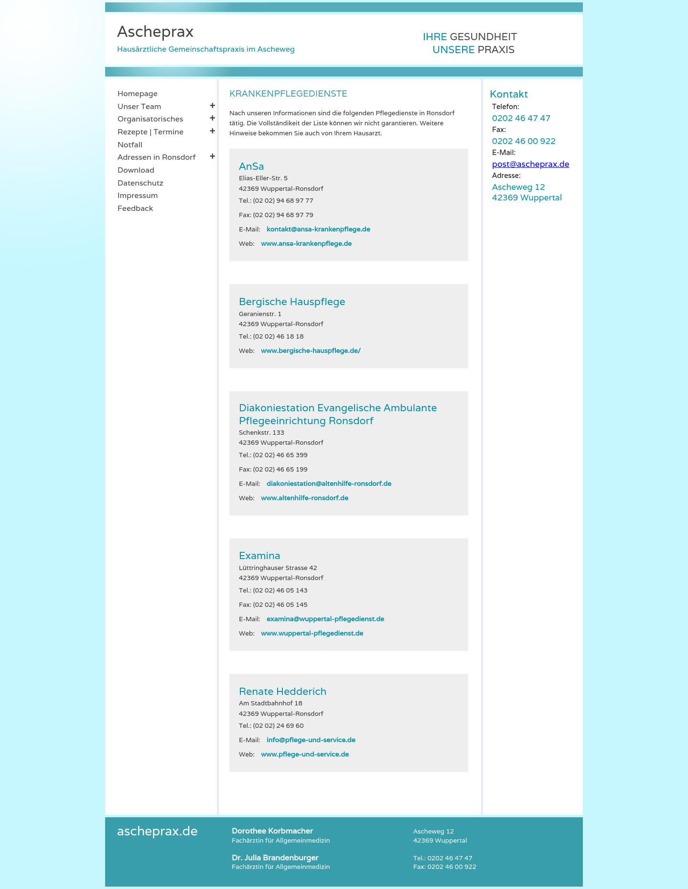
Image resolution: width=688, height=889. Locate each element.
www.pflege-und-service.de (305, 754)
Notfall (130, 145)
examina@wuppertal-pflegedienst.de (325, 619)
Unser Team (166, 106)
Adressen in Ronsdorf (166, 157)
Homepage (138, 93)
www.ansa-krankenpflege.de (306, 243)
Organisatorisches (166, 118)
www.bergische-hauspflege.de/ (311, 350)
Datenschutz (140, 183)
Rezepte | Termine (166, 131)
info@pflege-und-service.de (311, 739)
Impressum (138, 195)
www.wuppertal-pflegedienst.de (312, 633)
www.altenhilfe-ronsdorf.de (304, 498)
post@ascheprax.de (531, 163)
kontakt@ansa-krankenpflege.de (318, 229)
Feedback (135, 208)
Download (136, 170)
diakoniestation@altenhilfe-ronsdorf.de (329, 483)
